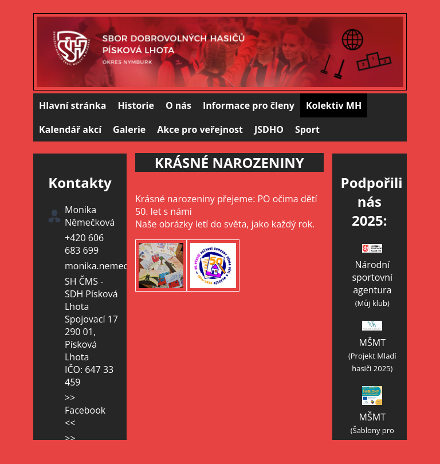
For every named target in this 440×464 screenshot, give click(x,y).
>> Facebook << (85, 410)
